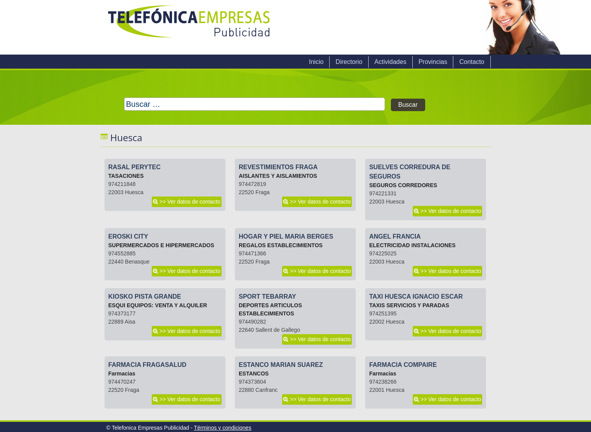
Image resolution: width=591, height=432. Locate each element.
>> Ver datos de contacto (190, 201)
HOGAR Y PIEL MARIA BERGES (286, 236)
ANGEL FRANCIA (395, 236)
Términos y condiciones (222, 428)
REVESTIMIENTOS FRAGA (278, 167)
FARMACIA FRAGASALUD (147, 364)
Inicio (316, 61)
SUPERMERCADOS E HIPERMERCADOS (161, 245)
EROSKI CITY (128, 236)
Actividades (390, 61)
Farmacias (121, 373)
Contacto (471, 61)
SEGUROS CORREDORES (403, 185)
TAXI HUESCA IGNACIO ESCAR (416, 296)
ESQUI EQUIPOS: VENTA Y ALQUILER (157, 305)
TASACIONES (126, 176)
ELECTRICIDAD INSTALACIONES (412, 245)
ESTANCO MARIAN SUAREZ (281, 364)
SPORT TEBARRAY (267, 296)
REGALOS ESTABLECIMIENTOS (281, 245)
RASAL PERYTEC (134, 167)
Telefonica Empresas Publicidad (190, 27)
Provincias (433, 61)
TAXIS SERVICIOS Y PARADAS (409, 305)
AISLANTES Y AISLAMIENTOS (278, 176)
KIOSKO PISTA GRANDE (144, 296)
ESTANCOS (254, 373)
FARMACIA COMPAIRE (403, 364)
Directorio (348, 61)
